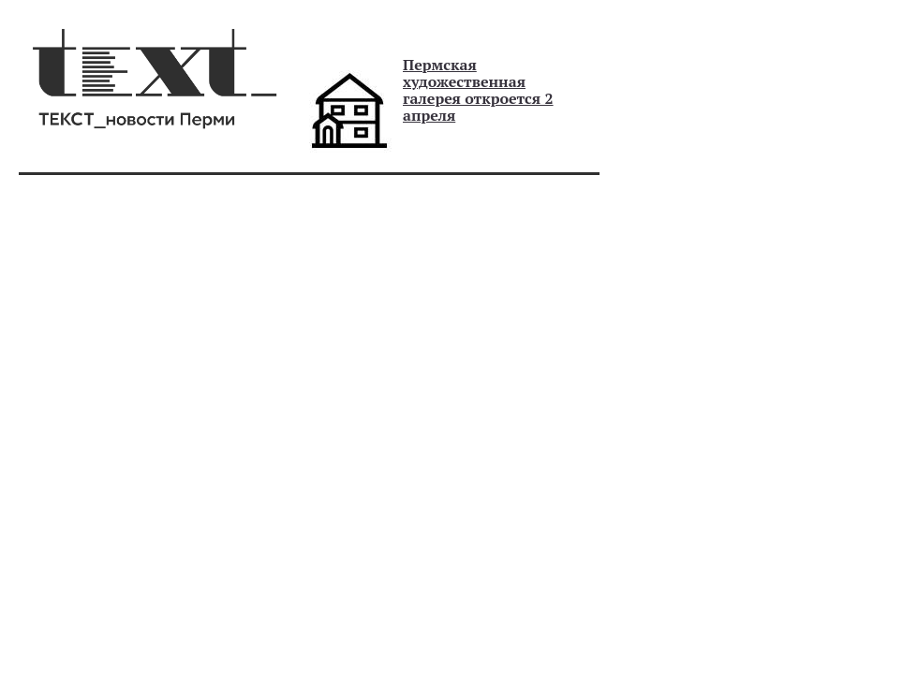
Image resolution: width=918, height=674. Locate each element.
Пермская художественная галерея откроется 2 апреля (478, 89)
